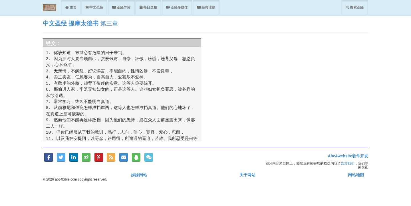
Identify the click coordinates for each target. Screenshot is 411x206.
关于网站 (247, 175)
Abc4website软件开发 (348, 156)
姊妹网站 (139, 175)
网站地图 (356, 175)
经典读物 (208, 7)
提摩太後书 (83, 23)
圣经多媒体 (179, 7)
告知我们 (347, 163)
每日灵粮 (149, 7)
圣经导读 (123, 7)
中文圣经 (95, 7)
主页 (72, 7)
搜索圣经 (356, 7)
